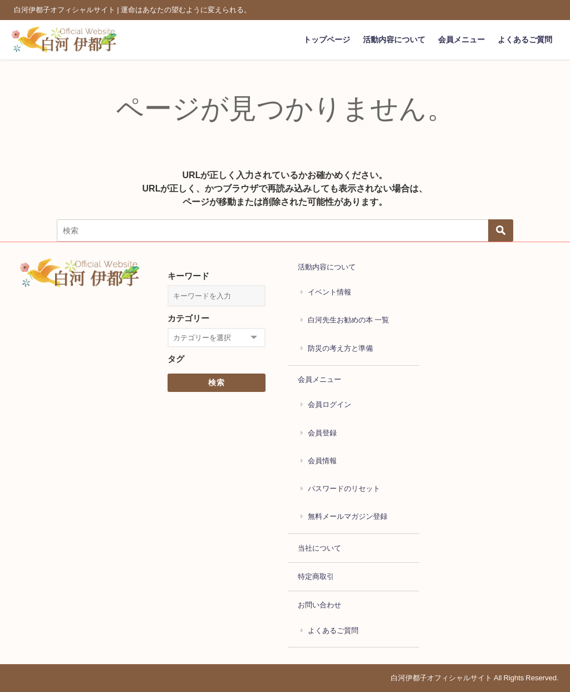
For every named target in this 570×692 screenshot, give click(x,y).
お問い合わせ (319, 604)
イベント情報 (329, 292)
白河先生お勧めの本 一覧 (348, 319)
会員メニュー (461, 39)
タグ (176, 359)
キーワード (188, 276)
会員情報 (322, 460)
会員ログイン (329, 404)
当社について (319, 548)
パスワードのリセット (344, 488)
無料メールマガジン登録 (347, 516)
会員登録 (322, 432)
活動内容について (394, 39)
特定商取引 (316, 576)
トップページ (326, 39)
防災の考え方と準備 (340, 348)
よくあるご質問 (525, 39)
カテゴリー (188, 318)
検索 (216, 382)
